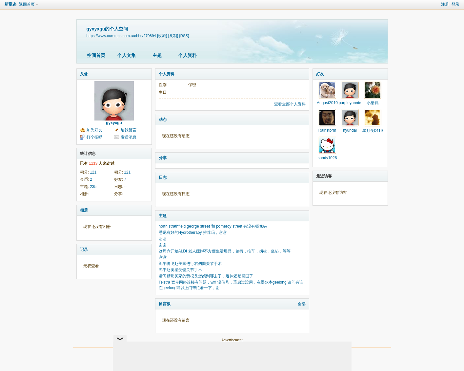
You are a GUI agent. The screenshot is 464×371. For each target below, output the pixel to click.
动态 (163, 119)
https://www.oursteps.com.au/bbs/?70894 (121, 35)
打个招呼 (94, 137)
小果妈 (372, 103)
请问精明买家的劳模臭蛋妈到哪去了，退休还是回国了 (206, 276)
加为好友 (94, 130)
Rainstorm (327, 130)
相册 (84, 210)
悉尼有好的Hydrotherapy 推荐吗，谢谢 (193, 232)
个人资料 (187, 55)
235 (93, 186)
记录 (84, 249)
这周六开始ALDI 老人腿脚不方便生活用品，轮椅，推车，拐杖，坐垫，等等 (225, 251)
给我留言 (128, 130)
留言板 (165, 304)
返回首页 (27, 4)
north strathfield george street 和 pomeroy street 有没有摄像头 (213, 226)
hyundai (350, 130)
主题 (157, 55)
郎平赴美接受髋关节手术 (180, 270)
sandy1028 (327, 158)
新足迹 (10, 4)
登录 (455, 4)
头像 (84, 74)
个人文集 (126, 55)
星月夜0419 (372, 130)
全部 (302, 304)
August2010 (327, 103)
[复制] (173, 35)
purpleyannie (350, 103)
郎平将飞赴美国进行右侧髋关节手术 (190, 263)
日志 (163, 177)
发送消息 (128, 137)
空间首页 (96, 55)
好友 (320, 74)
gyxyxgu (114, 123)
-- (125, 186)
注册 (445, 4)
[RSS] (184, 35)
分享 (163, 158)
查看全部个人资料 (290, 104)
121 (93, 172)
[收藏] (162, 35)
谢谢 (163, 238)
